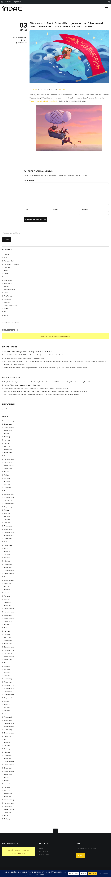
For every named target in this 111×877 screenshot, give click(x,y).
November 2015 (9, 803)
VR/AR (6, 315)
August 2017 (8, 736)
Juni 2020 (7, 628)
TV (5, 312)
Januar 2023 (8, 529)
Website (85, 209)
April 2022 (7, 558)
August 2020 (8, 621)
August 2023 (8, 507)
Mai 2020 (7, 631)
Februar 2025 (8, 449)
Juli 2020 (6, 625)
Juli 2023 (6, 510)
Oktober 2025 (8, 424)
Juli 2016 (6, 777)
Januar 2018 (8, 720)
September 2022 (9, 542)
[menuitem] (2, 2)
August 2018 (8, 698)
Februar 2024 (8, 488)
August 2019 (8, 660)
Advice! (6, 254)
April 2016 (7, 787)
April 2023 (7, 519)
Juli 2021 (6, 586)
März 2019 (7, 675)
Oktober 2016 (8, 768)
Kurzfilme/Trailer (9, 289)
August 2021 (8, 583)
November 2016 (9, 765)
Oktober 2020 (8, 615)
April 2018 (7, 711)
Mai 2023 (7, 516)
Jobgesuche (8, 283)
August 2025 (8, 430)
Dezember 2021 (9, 570)
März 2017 (7, 752)
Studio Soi (33, 89)
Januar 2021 (7, 605)
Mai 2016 (7, 784)
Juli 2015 (6, 816)
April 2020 (7, 634)
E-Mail (55, 209)
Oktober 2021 (8, 577)
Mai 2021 (6, 593)
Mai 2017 (7, 746)
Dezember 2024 (9, 456)
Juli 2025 (6, 433)
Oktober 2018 (8, 691)
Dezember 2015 (9, 800)
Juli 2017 (6, 739)
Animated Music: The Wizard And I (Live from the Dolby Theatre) (24, 358)
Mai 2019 (7, 669)
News (25, 40)
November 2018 (9, 688)
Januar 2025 (8, 453)
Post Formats (8, 296)
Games (6, 274)
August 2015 (8, 812)
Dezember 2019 (9, 647)
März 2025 (7, 446)
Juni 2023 (7, 513)
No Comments (22, 43)
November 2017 (9, 726)
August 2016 (8, 774)
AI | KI (6, 258)
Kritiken (6, 286)
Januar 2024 (8, 491)
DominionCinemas (10, 388)
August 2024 (8, 468)
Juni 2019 (7, 666)
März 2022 (7, 561)
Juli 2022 (6, 548)
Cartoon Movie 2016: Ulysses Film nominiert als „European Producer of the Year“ (43, 388)
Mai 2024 (7, 478)
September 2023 (9, 504)
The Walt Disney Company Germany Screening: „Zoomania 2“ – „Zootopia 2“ (28, 352)
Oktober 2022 (8, 539)
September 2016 (9, 771)
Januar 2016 (8, 797)
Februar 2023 (8, 526)
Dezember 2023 (9, 494)
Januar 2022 (8, 567)
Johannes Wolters (21, 37)
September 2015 (9, 809)
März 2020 (7, 637)
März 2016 (7, 790)
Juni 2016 (7, 781)
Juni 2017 (7, 742)
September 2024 (9, 465)
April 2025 (7, 443)
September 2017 (9, 733)
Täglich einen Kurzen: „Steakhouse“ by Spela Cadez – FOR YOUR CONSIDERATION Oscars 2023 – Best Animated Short (49, 391)
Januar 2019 (8, 682)
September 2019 (9, 656)
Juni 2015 (7, 819)
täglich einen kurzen (10, 305)
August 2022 (8, 545)
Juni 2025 (7, 437)
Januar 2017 (8, 758)
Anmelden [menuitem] (8, 2)
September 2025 (9, 427)
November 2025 (9, 421)
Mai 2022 (7, 554)
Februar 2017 (8, 755)
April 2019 (7, 672)
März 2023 (7, 523)
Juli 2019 (6, 663)
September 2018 (9, 695)
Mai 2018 (7, 707)
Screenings (7, 299)
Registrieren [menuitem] (17, 2)
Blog (41, 848)
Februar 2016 (8, 793)
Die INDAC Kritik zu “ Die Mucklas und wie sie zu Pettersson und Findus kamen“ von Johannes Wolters (46, 394)
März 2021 (7, 599)
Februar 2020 (8, 640)
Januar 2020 (8, 644)
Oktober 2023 (8, 500)
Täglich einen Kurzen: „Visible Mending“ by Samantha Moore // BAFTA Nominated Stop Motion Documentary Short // (52, 382)
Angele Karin (8, 382)
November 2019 (9, 650)
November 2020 (9, 612)
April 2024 (7, 481)
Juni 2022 (7, 551)
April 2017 (7, 749)
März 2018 (7, 714)
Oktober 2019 (8, 653)
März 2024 (7, 484)
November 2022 (9, 535)
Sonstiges (7, 302)
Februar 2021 (8, 602)
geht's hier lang (7, 409)
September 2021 (9, 580)
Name (26, 209)
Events (6, 270)
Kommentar (29, 181)
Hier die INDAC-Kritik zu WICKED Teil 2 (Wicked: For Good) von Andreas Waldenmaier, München (34, 355)
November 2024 (9, 459)
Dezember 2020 (9, 609)
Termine (6, 309)
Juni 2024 (7, 475)
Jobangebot (8, 280)
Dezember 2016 (9, 761)
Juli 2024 (6, 472)
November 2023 (9, 497)
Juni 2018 (7, 704)
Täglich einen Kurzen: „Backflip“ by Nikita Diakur (25, 385)
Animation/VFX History (11, 264)
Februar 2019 (8, 679)
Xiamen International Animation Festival (44, 101)
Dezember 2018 (9, 685)
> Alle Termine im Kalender (10, 323)
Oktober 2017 (8, 730)
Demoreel (7, 267)
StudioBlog (61, 89)
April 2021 (7, 596)
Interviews (7, 277)
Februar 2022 (8, 564)
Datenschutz (44, 855)
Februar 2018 (8, 717)
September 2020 (9, 618)
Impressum (43, 851)
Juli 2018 (6, 701)
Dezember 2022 (9, 532)
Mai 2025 (7, 440)
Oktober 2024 (8, 462)
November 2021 (9, 574)
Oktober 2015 (8, 806)
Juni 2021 (7, 590)
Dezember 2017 (9, 723)
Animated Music (9, 261)
